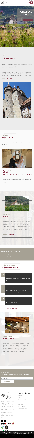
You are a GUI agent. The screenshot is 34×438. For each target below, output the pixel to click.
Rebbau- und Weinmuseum (24, 399)
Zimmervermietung (22, 408)
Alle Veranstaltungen (12, 308)
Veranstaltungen (22, 402)
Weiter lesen (28, 22)
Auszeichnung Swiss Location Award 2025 (17, 175)
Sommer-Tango (10, 299)
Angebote (20, 404)
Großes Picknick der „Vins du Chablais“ (15, 276)
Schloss (19, 397)
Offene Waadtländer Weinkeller (13, 288)
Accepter (15, 436)
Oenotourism (21, 410)
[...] (7, 280)
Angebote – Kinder (22, 406)
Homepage (20, 395)
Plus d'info (20, 436)
